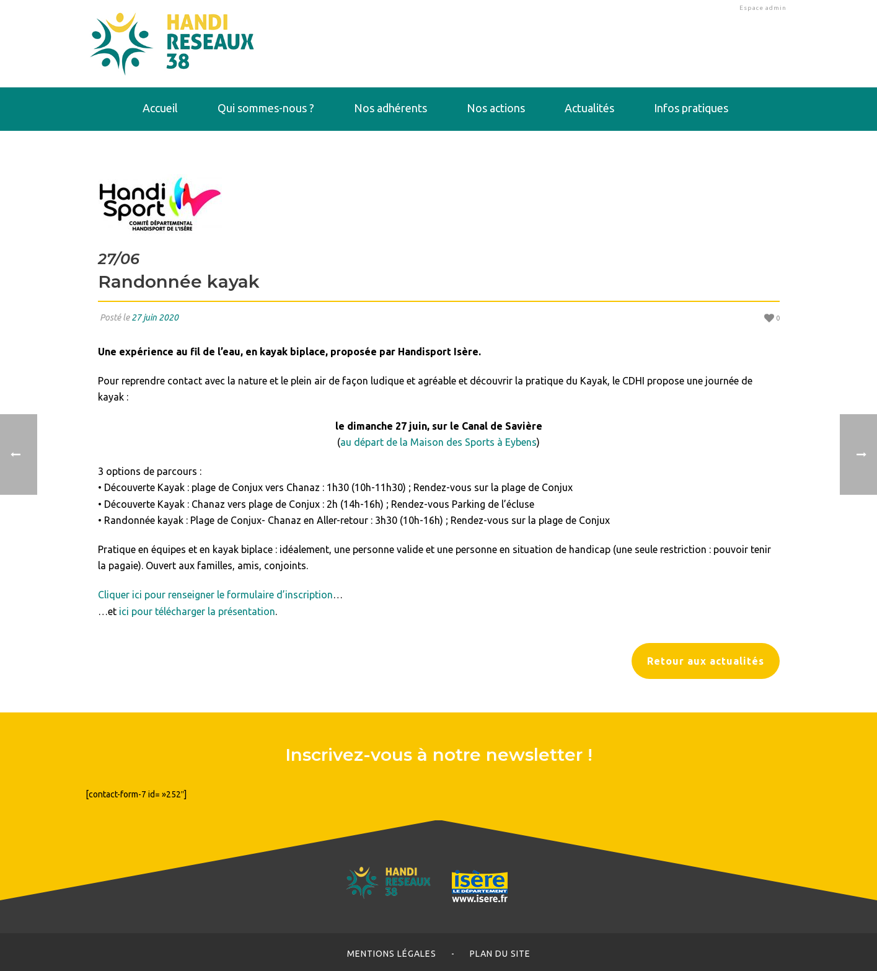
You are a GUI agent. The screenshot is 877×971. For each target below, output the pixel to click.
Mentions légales (391, 954)
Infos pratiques (691, 108)
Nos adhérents (390, 108)
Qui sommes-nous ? (266, 108)
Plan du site (500, 954)
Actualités (589, 108)
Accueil (160, 108)
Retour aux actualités (705, 661)
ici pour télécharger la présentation (197, 611)
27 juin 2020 (154, 317)
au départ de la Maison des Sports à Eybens (438, 442)
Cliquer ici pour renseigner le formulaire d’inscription (215, 594)
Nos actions (496, 108)
